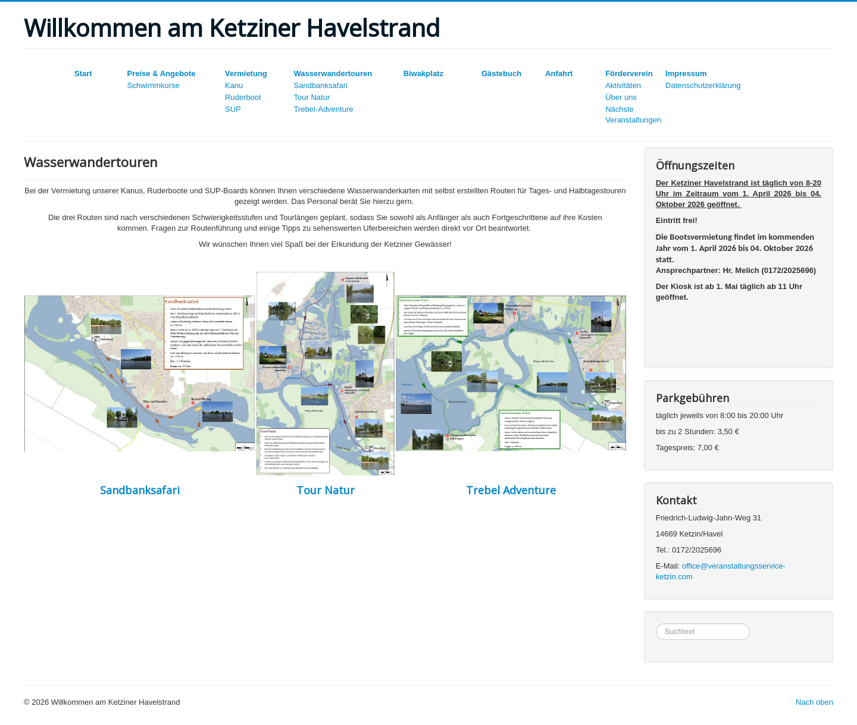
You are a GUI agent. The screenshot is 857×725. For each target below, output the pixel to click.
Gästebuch (501, 73)
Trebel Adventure (511, 490)
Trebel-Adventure (324, 109)
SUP (233, 109)
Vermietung (246, 73)
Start (83, 73)
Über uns (621, 97)
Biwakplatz (423, 73)
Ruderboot (243, 97)
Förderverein (628, 73)
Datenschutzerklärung (702, 85)
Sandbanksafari (321, 85)
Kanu (234, 85)
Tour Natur (312, 97)
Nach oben (814, 702)
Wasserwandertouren (333, 73)
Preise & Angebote (161, 73)
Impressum (685, 73)
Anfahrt (559, 73)
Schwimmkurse (153, 85)
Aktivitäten (623, 85)
